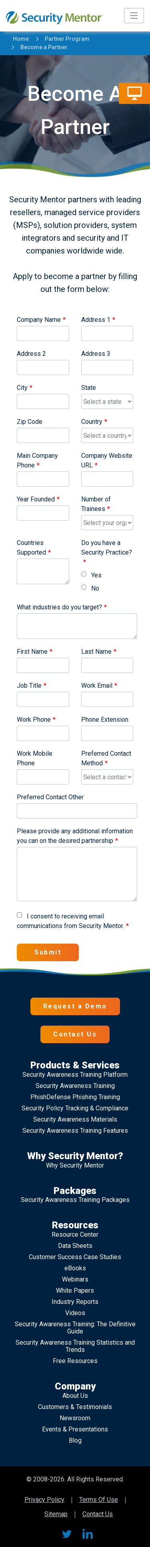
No (90, 588)
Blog (75, 1440)
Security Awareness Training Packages (75, 1200)
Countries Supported (31, 547)
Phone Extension (104, 719)
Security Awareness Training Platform (75, 1074)
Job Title (29, 685)
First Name (32, 651)
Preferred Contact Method (106, 758)
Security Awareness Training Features (75, 1130)
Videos (75, 1313)
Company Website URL (106, 460)
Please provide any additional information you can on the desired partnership (75, 835)
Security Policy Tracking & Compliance (75, 1108)
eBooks (75, 1268)
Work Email (96, 685)
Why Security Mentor (75, 1165)
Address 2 (31, 353)
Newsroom (75, 1418)
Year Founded (36, 499)
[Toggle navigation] (134, 15)
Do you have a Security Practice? (106, 547)
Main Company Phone (37, 460)
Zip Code (29, 421)
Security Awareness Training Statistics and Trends (75, 1346)
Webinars (75, 1279)
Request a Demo (75, 1006)
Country (91, 421)
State (88, 387)
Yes (91, 575)
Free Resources (75, 1361)
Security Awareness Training (75, 1086)
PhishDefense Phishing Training (75, 1097)
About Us (75, 1395)
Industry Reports (75, 1301)
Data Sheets (75, 1246)
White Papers (75, 1290)
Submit (47, 952)
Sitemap (56, 1514)
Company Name (39, 319)
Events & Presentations (75, 1429)
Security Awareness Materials (75, 1119)
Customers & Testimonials (75, 1407)
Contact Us (75, 1034)
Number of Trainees (96, 504)
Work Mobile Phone (34, 758)
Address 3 (95, 353)
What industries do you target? (59, 607)
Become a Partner (40, 47)
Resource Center (75, 1234)
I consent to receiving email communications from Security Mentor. (70, 921)
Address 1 (95, 319)
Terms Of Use (98, 1500)
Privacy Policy (44, 1500)
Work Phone (34, 719)
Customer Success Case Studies (75, 1257)
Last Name (96, 651)
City (22, 387)
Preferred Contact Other (50, 797)
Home (21, 39)
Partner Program (63, 39)
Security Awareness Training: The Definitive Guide (75, 1327)
